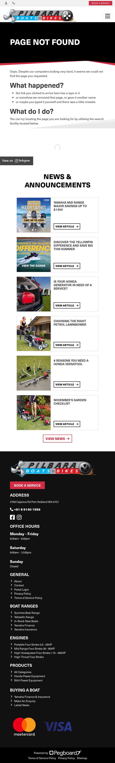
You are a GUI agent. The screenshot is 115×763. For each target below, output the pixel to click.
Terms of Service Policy (28, 598)
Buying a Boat (25, 690)
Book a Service (27, 485)
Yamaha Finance (24, 625)
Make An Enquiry (24, 701)
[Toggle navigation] (107, 16)
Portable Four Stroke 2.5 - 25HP (33, 644)
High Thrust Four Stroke (29, 657)
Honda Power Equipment (29, 676)
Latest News (21, 705)
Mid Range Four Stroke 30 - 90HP (34, 649)
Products (21, 665)
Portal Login (21, 589)
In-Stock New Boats (26, 621)
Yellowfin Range (24, 617)
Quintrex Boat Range (27, 613)
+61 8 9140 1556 (25, 509)
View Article (66, 226)
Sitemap (82, 758)
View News (57, 438)
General (19, 574)
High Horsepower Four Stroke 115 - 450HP (40, 653)
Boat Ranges (24, 606)
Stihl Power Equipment (28, 680)
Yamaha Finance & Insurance (32, 697)
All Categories (22, 672)
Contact (19, 585)
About (18, 581)
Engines (19, 637)
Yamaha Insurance (25, 629)
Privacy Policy (22, 593)
